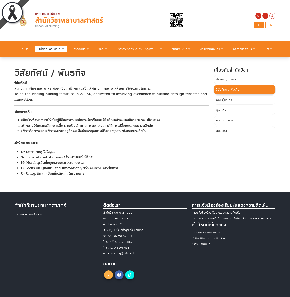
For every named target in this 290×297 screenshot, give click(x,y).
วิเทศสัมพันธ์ (179, 49)
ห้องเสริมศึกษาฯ (210, 49)
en (270, 25)
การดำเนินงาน (224, 120)
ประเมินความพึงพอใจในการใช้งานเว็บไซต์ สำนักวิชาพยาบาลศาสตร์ (232, 218)
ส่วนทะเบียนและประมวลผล (208, 238)
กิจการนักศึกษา (242, 49)
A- (258, 15)
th (259, 25)
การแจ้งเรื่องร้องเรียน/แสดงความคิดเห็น (216, 212)
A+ (265, 15)
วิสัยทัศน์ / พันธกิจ (227, 89)
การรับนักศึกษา (201, 244)
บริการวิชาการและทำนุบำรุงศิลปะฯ (137, 49)
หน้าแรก (24, 49)
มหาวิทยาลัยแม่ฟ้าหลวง (206, 232)
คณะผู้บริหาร (224, 100)
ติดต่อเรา (221, 130)
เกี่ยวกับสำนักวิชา (50, 49)
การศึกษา (79, 49)
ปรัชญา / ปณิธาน (227, 79)
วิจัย (101, 49)
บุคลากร (221, 110)
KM (267, 49)
